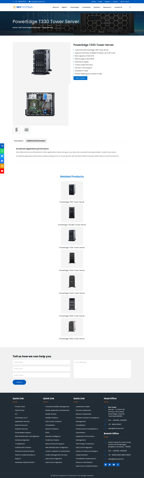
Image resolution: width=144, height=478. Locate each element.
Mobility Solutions (51, 418)
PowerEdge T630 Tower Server (72, 316)
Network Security (21, 425)
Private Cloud (20, 407)
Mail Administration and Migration (27, 436)
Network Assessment (83, 414)
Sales (100, 2)
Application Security (22, 421)
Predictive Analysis (52, 440)
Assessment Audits (83, 407)
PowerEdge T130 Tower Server (72, 202)
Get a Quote (80, 78)
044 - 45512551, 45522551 (117, 420)
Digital (64, 7)
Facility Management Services (56, 455)
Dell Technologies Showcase (29, 27)
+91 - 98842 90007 (114, 424)
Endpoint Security (21, 429)
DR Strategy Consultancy (85, 444)
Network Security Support (54, 444)
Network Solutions (52, 429)
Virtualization (50, 425)
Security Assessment (83, 410)
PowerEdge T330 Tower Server (72, 247)
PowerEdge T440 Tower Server (72, 293)
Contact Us (118, 7)
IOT (16, 414)
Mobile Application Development (57, 410)
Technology (74, 7)
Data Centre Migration (53, 459)
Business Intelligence (52, 436)
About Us (56, 7)
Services (97, 7)
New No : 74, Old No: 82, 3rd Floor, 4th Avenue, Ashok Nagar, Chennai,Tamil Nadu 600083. (116, 411)
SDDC (47, 433)
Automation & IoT (21, 418)
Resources (107, 7)
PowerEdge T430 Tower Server (72, 270)
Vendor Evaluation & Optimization (57, 451)
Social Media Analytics (23, 433)
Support (107, 2)
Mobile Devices (50, 414)
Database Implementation (25, 462)
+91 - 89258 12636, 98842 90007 (119, 455)
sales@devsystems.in (116, 428)
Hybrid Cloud (19, 410)
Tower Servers (47, 27)
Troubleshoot (20, 444)
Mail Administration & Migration (56, 447)
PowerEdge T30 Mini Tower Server (72, 225)
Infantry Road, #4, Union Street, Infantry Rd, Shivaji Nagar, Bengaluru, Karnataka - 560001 (119, 444)
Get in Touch (124, 2)
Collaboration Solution (23, 447)
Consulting (86, 7)
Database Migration (22, 440)
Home (94, 2)
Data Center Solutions (53, 421)
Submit (19, 382)
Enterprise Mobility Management (57, 407)
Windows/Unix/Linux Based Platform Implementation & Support (25, 455)
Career (115, 2)
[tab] (19, 141)
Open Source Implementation (87, 466)
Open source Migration (53, 462)
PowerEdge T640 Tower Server (72, 338)
